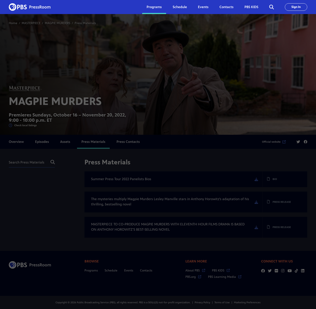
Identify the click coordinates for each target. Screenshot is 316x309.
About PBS (195, 270)
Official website (274, 141)
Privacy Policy (202, 302)
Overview (16, 142)
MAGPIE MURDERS (57, 23)
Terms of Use (222, 302)
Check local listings (23, 125)
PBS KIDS (251, 7)
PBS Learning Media (224, 277)
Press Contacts (128, 142)
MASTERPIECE (31, 23)
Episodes (42, 142)
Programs (91, 270)
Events (203, 7)
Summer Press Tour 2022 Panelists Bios (121, 179)
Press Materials (93, 142)
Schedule (180, 7)
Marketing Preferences (247, 302)
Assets (65, 142)
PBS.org (193, 277)
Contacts (226, 7)
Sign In (296, 7)
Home (13, 23)
